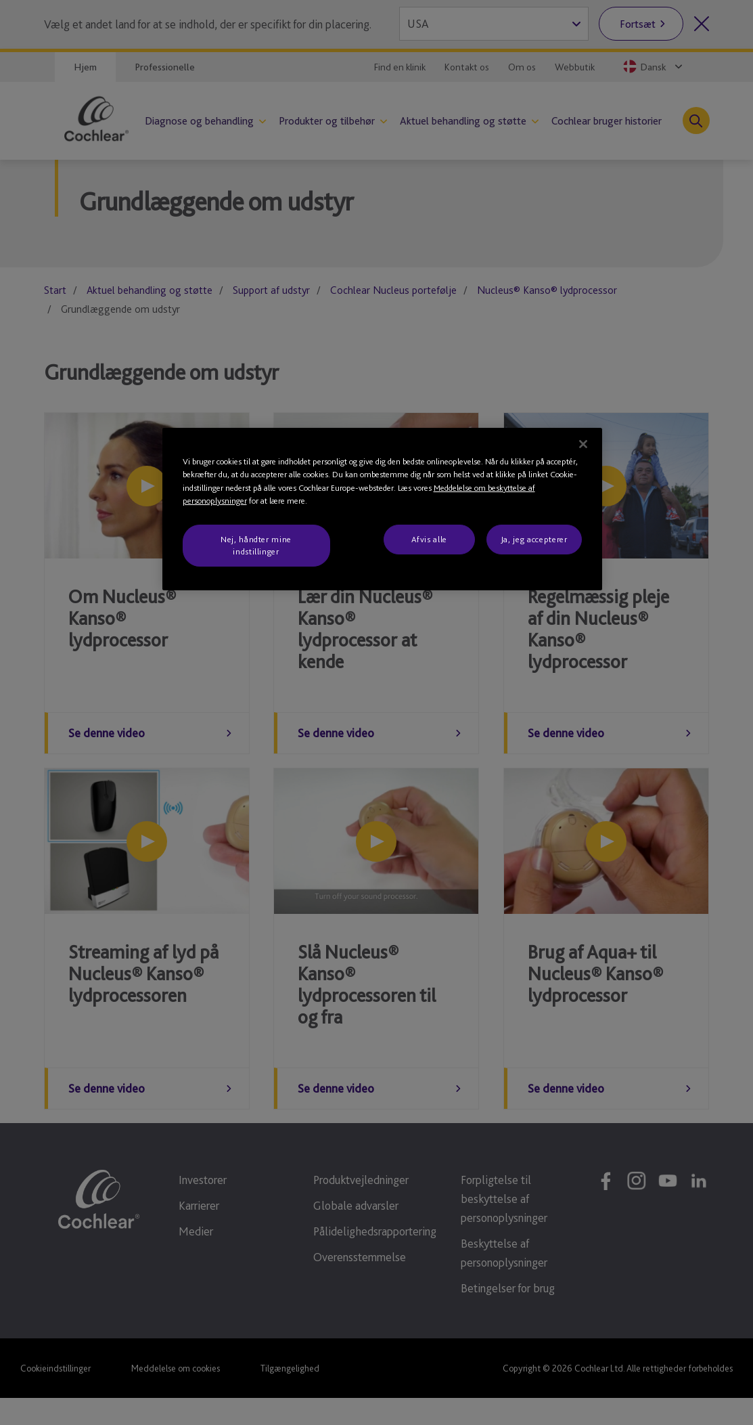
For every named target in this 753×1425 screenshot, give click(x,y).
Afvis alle (429, 539)
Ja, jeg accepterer (534, 539)
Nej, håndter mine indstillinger (256, 545)
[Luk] (583, 444)
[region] (382, 509)
